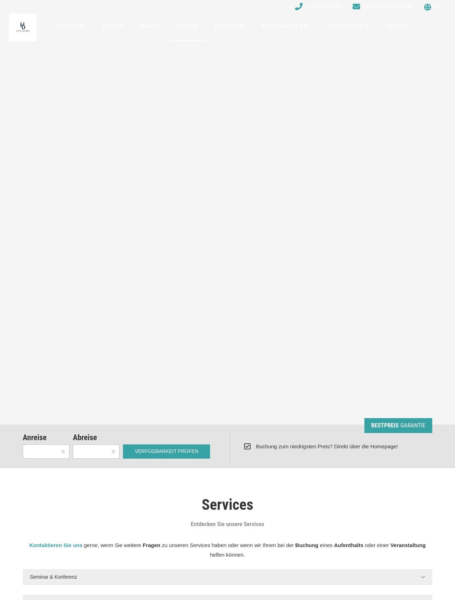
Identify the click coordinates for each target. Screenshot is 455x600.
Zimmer (150, 26)
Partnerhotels (348, 26)
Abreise (85, 437)
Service (187, 26)
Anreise (35, 437)
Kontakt (397, 26)
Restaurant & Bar (285, 26)
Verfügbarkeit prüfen (166, 451)
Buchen (112, 26)
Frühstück (229, 26)
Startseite (70, 26)
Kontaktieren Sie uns (56, 545)
